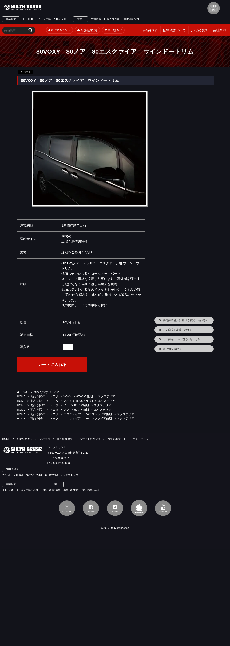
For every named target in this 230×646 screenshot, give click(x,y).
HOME (23, 392)
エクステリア (106, 396)
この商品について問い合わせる (181, 339)
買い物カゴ (113, 30)
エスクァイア (72, 414)
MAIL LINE (213, 8)
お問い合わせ (25, 438)
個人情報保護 (65, 438)
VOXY (67, 396)
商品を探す (150, 30)
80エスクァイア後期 (99, 414)
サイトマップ (141, 438)
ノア (56, 392)
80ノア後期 (81, 405)
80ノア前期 (81, 409)
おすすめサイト (116, 438)
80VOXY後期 (84, 396)
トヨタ (54, 396)
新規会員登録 (87, 30)
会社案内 (44, 438)
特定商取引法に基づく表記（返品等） (185, 320)
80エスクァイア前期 (99, 418)
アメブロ (139, 508)
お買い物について (173, 30)
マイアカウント (59, 30)
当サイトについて (90, 438)
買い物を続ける (172, 348)
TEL (82, 7)
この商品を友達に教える (177, 329)
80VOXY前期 (84, 400)
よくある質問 (199, 30)
